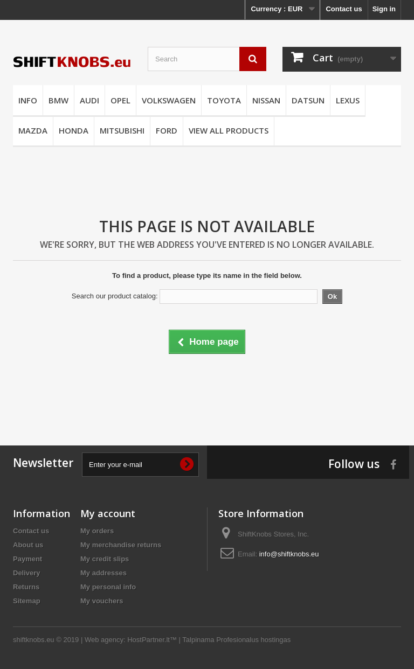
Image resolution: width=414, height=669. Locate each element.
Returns (26, 587)
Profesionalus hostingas (253, 640)
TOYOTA (224, 100)
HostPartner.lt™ (152, 640)
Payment (27, 559)
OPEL (120, 100)
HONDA (73, 130)
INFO (27, 100)
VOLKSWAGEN (169, 100)
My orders (97, 531)
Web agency (104, 640)
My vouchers (101, 601)
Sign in (384, 9)
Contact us (344, 9)
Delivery (26, 573)
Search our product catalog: (115, 296)
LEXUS (348, 100)
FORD (166, 130)
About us (28, 545)
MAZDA (32, 130)
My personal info (108, 587)
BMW (58, 100)
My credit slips (104, 559)
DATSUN (308, 100)
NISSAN (266, 100)
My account (107, 513)
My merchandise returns (120, 545)
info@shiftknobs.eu (289, 554)
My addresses (103, 573)
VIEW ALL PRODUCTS (228, 130)
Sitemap (26, 601)
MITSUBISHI (122, 130)
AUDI (89, 100)
